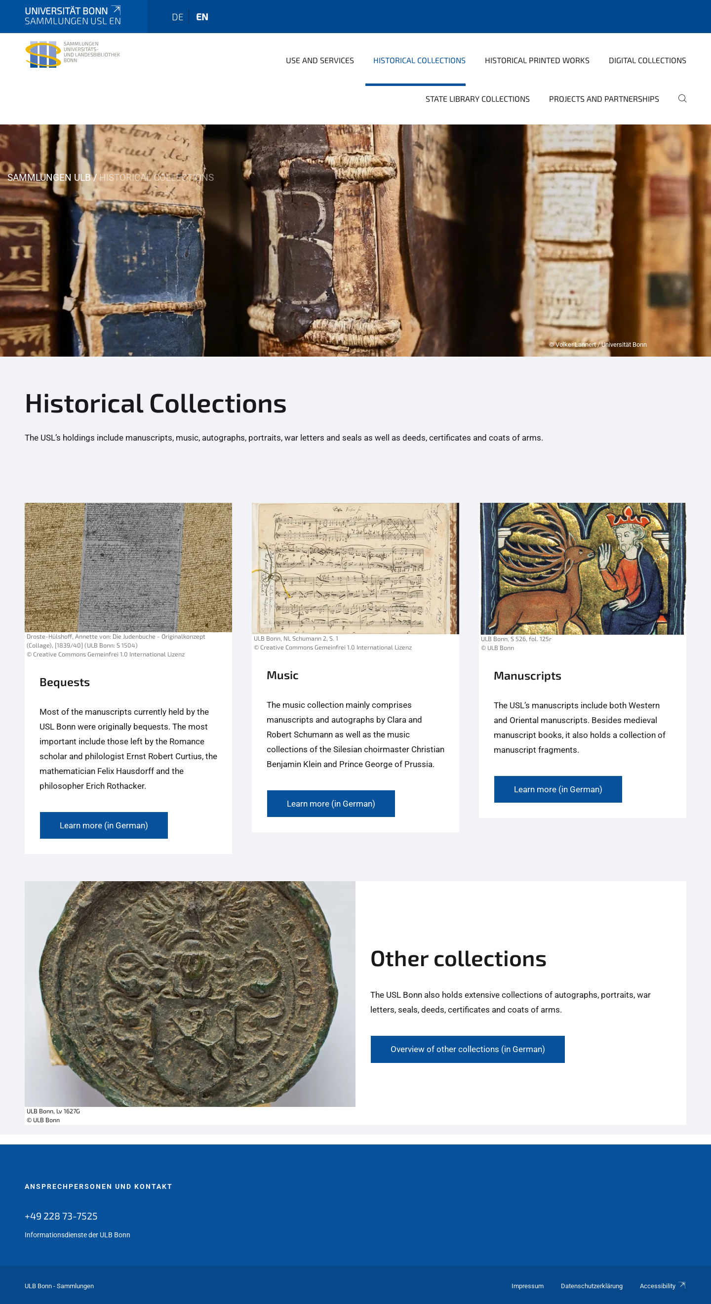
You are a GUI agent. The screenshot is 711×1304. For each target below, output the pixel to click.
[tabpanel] (355, 240)
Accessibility (663, 1286)
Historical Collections (419, 60)
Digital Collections (647, 60)
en (202, 16)
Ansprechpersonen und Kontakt (99, 1186)
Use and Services (320, 60)
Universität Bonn (73, 10)
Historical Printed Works (537, 60)
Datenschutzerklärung (592, 1286)
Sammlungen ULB (49, 177)
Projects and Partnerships (604, 98)
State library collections (478, 98)
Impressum (528, 1286)
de (178, 16)
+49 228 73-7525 (61, 1216)
